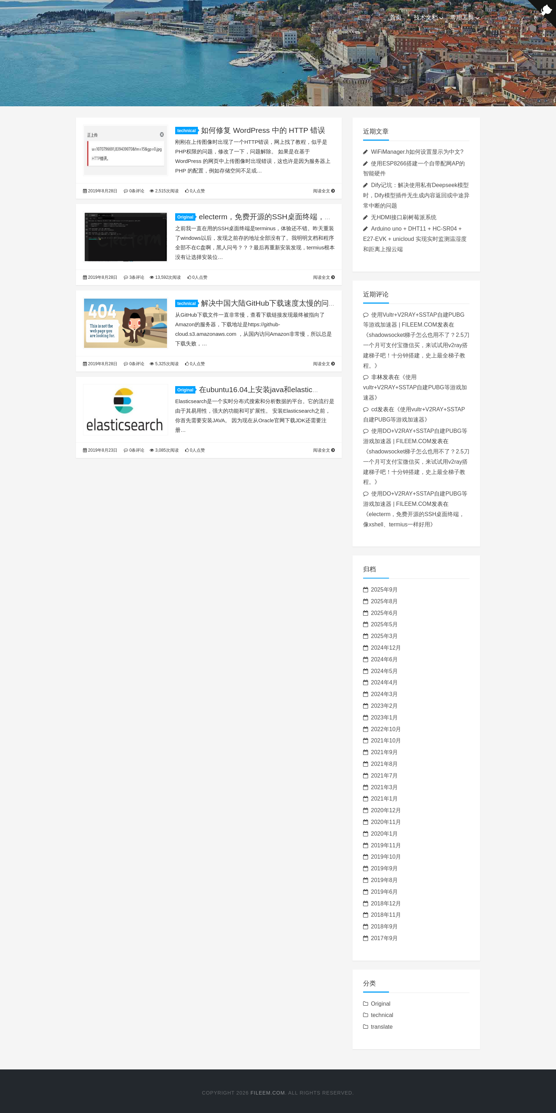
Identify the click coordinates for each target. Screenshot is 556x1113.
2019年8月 (384, 880)
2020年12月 (386, 810)
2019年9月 (384, 868)
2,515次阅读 (164, 190)
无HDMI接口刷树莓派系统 (404, 217)
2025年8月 (384, 601)
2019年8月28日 (100, 190)
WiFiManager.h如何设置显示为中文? (417, 152)
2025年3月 (384, 636)
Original (186, 217)
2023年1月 (384, 717)
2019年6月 (384, 892)
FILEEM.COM (268, 1093)
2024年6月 (384, 659)
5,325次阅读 (164, 363)
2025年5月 (384, 624)
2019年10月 (386, 857)
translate (382, 1027)
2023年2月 (384, 706)
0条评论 (134, 190)
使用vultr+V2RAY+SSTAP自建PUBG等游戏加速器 (415, 387)
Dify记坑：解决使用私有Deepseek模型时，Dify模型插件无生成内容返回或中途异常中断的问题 (416, 195)
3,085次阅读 (164, 450)
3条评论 (134, 277)
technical (187, 130)
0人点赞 (195, 190)
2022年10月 (386, 729)
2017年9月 (384, 938)
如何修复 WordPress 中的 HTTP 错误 (263, 130)
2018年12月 (386, 903)
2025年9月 (384, 590)
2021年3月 (384, 787)
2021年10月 (386, 741)
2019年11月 (386, 845)
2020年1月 (384, 834)
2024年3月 (384, 694)
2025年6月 (384, 613)
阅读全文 (324, 190)
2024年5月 (384, 671)
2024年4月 (384, 682)
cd (374, 409)
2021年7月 (384, 776)
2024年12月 (386, 648)
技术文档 (426, 17)
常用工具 (462, 17)
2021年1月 (384, 799)
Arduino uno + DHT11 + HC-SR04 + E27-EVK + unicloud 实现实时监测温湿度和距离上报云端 (415, 239)
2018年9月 (384, 926)
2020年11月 (386, 822)
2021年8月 (384, 764)
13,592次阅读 (165, 277)
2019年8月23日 (100, 450)
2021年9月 (384, 752)
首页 (396, 17)
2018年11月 (386, 915)
